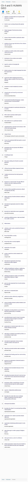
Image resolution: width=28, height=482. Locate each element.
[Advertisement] (14, 464)
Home (3, 1)
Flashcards (8, 1)
